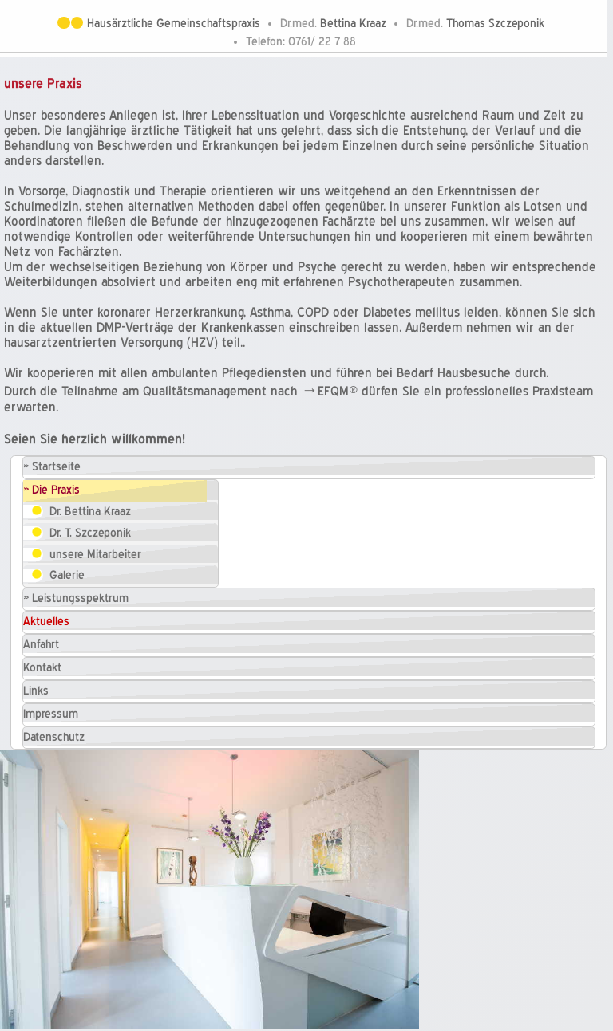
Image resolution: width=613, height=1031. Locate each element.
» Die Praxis (51, 490)
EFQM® (338, 391)
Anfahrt (41, 644)
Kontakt (42, 668)
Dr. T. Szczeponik (90, 533)
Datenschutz (54, 737)
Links (36, 691)
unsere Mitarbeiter (95, 554)
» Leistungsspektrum (76, 598)
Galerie (67, 575)
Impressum (50, 714)
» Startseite (52, 467)
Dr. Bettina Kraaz (90, 511)
